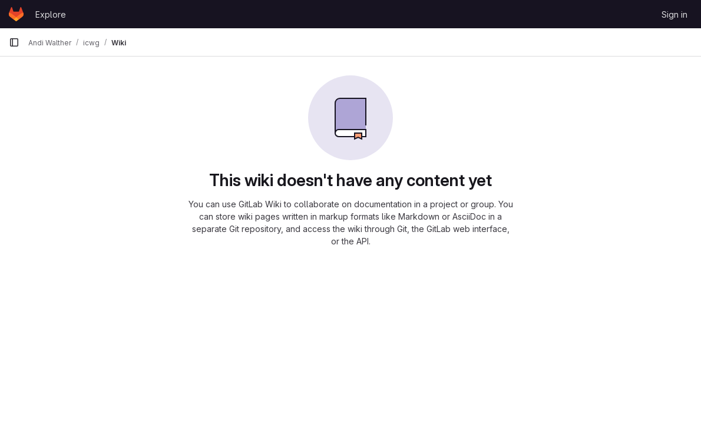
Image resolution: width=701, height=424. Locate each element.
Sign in (674, 14)
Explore (50, 14)
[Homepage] (16, 14)
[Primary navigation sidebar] (14, 42)
